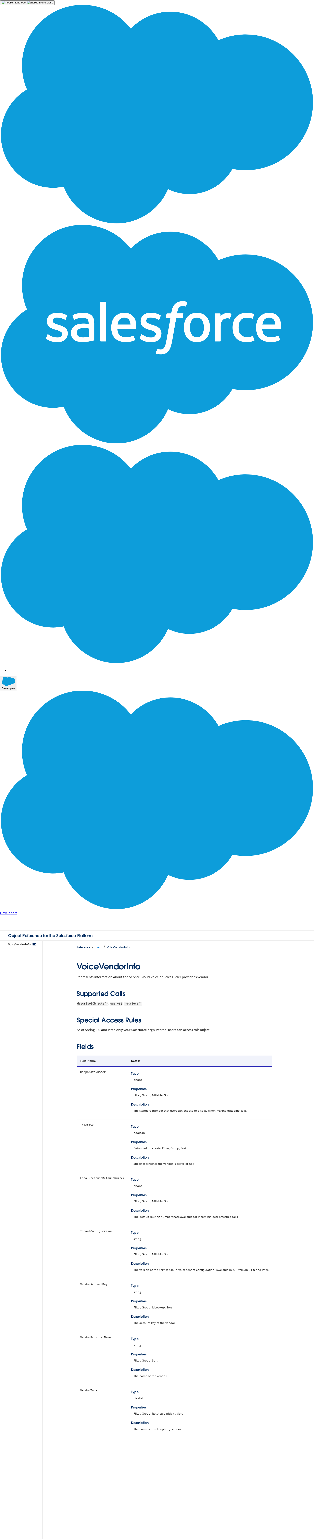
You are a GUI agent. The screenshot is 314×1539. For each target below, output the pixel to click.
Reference (83, 947)
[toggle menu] (34, 944)
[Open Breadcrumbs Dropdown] (98, 947)
